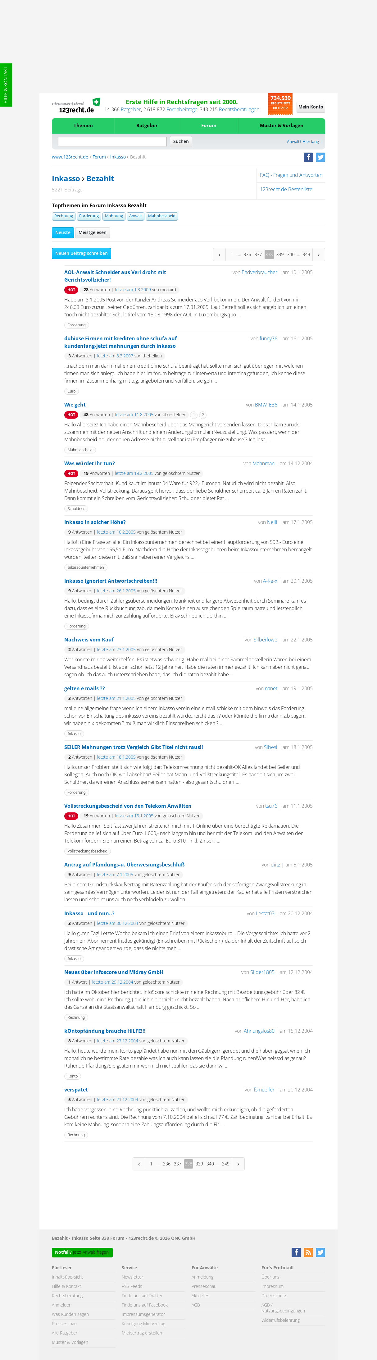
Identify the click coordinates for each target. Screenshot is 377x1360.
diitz (275, 864)
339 (280, 254)
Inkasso (118, 157)
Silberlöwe (265, 639)
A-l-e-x (270, 581)
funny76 (268, 338)
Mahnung (114, 216)
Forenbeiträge (182, 109)
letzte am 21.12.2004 (117, 1100)
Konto (73, 1076)
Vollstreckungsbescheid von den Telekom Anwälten (128, 806)
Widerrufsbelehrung (280, 1320)
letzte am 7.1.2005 (115, 875)
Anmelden (61, 1305)
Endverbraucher (259, 272)
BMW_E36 (266, 404)
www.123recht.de (70, 157)
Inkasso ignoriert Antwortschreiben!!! (110, 581)
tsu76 (271, 806)
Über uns (270, 1277)
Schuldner (76, 508)
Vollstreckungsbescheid (87, 851)
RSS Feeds (132, 1286)
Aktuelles (200, 1296)
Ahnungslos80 (259, 1031)
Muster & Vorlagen (281, 125)
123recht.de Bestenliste (286, 189)
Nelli (272, 522)
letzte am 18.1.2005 (116, 757)
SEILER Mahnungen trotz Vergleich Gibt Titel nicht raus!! (133, 747)
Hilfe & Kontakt (6, 85)
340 (291, 254)
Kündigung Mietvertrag (143, 1324)
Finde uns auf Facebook (145, 1305)
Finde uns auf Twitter (142, 1296)
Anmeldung (202, 1277)
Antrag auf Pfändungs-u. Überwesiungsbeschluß (124, 864)
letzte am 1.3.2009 (133, 290)
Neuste (62, 233)
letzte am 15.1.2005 (134, 816)
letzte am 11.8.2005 (134, 415)
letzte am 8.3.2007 (115, 356)
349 (306, 254)
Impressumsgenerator (143, 1314)
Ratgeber (131, 109)
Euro (71, 391)
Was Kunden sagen (70, 1314)
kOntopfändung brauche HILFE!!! (105, 1031)
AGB (196, 1305)
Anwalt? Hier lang (303, 142)
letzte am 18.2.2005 (134, 473)
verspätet (76, 1089)
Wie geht (75, 404)
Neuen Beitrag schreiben (81, 253)
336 (247, 254)
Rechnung (63, 216)
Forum (208, 125)
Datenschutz (273, 1296)
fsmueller (264, 1089)
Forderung (89, 216)
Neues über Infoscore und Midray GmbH (113, 972)
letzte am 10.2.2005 (116, 532)
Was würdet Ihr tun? (89, 463)
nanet (271, 688)
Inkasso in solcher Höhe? (95, 522)
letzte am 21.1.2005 (116, 698)
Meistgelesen (93, 233)
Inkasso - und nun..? (89, 913)
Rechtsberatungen (239, 109)
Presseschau (64, 1324)
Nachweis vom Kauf (89, 639)
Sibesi (270, 747)
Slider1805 (262, 972)
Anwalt (135, 216)
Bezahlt (100, 179)
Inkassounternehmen (86, 567)
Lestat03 (265, 913)
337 (258, 254)
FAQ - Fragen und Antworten (291, 175)
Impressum (272, 1286)
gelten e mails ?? (84, 688)
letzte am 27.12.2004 (117, 1041)
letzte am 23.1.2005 (116, 650)
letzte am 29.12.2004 (112, 982)
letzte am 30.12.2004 (117, 923)
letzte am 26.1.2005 (116, 591)
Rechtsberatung (67, 1296)
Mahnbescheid (161, 216)
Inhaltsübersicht (67, 1277)
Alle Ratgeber (64, 1333)
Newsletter (132, 1277)
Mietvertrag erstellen (142, 1333)
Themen (83, 125)
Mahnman (263, 463)
